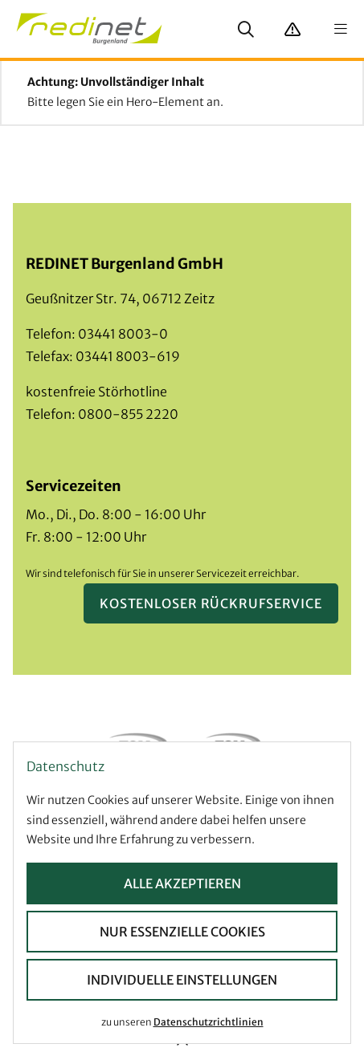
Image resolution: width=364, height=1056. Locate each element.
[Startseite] (89, 29)
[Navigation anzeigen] (340, 29)
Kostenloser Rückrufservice (211, 603)
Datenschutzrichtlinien (208, 1021)
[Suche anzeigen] (245, 28)
